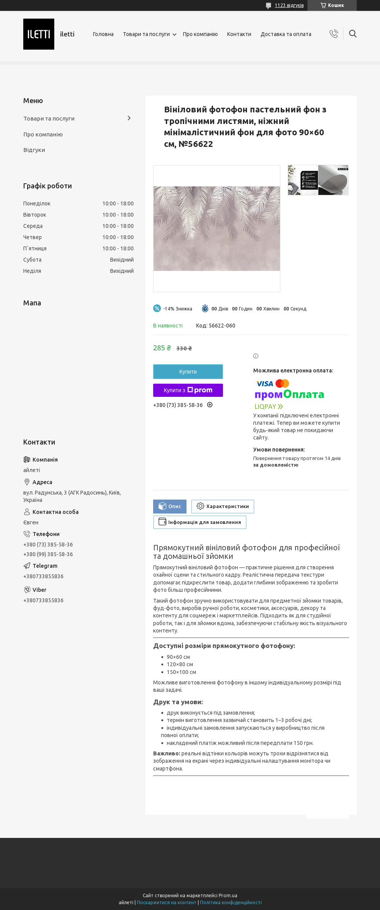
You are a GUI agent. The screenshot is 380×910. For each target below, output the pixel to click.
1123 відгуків (289, 5)
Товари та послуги (146, 34)
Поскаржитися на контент (167, 902)
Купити (188, 372)
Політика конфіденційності (231, 902)
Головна (103, 34)
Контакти (239, 34)
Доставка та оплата (286, 34)
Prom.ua (228, 895)
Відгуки (34, 149)
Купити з (188, 390)
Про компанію (200, 34)
